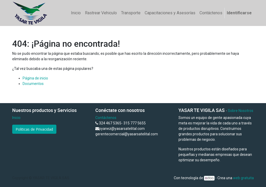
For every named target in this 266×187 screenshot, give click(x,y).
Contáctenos (105, 118)
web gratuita (243, 178)
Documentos (33, 84)
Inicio (16, 118)
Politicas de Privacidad (34, 129)
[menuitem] (76, 13)
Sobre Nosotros (240, 111)
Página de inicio (35, 78)
